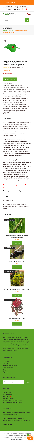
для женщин (13, 106)
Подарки (5, 372)
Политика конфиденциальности (12, 402)
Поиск (28, 382)
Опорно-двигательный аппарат (12, 96)
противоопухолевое (9, 110)
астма (20, 102)
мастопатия (12, 108)
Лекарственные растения (10, 94)
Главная (5, 30)
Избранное (7, 396)
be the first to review (16, 67)
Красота (5, 363)
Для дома (6, 370)
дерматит (6, 106)
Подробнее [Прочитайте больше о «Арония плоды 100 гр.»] (17, 267)
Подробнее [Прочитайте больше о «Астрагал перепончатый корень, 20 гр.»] (17, 295)
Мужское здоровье (25, 94)
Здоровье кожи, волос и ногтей (12, 92)
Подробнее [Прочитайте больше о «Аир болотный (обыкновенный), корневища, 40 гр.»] (17, 243)
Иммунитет (26, 92)
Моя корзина (7, 392)
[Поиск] (27, 20)
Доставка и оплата (8, 398)
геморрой (15, 104)
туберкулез (6, 113)
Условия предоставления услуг (12, 400)
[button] (8, 2)
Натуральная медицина (10, 366)
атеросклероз (7, 104)
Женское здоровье (20, 89)
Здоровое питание (8, 368)
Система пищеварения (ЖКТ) (17, 100)
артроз (16, 102)
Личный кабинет (8, 394)
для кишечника (22, 106)
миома (18, 108)
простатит (24, 108)
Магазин (11, 30)
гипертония (22, 104)
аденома (10, 102)
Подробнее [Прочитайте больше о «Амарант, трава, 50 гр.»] (17, 324)
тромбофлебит (20, 110)
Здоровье (6, 361)
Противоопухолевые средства (12, 98)
